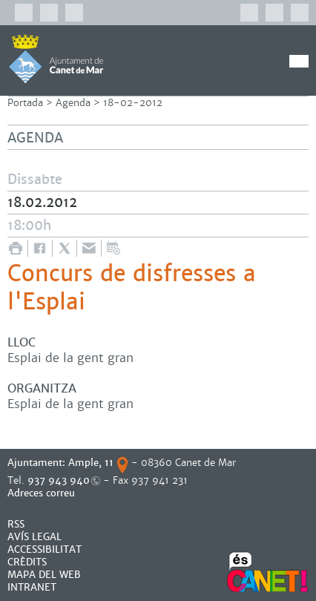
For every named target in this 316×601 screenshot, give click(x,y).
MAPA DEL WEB (44, 574)
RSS (15, 524)
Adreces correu (42, 493)
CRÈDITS (27, 562)
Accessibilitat (44, 549)
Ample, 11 (90, 462)
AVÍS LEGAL (34, 537)
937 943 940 (58, 480)
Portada (25, 102)
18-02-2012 (132, 102)
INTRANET (31, 587)
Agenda (73, 102)
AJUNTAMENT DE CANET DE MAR (56, 59)
